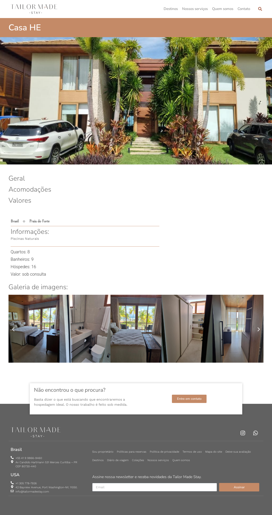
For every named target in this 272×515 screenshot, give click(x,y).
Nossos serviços (195, 8)
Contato (244, 8)
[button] (260, 9)
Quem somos (222, 8)
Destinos (171, 8)
